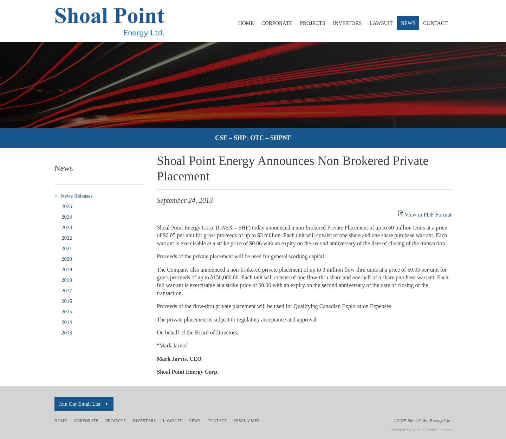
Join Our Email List (84, 404)
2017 (66, 290)
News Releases (73, 196)
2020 (66, 259)
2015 (66, 311)
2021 (66, 248)
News (408, 23)
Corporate (276, 23)
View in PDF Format (428, 215)
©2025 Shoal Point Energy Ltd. (423, 420)
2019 (66, 269)
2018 (66, 280)
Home (246, 23)
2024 (66, 217)
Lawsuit (381, 23)
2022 (66, 238)
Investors (347, 23)
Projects (312, 23)
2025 (66, 206)
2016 (66, 301)
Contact (435, 23)
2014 (66, 322)
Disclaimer (247, 420)
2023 (66, 227)
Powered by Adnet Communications (421, 429)
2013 (66, 332)
